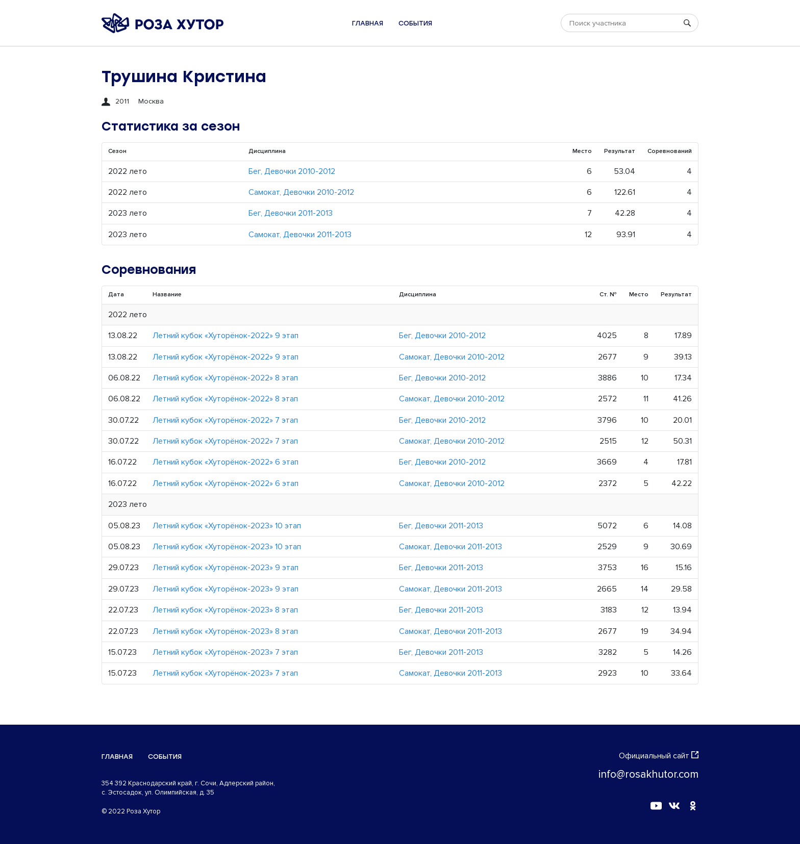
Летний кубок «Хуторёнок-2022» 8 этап (225, 378)
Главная (367, 23)
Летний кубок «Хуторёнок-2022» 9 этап (225, 335)
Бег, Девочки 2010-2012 (291, 171)
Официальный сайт (658, 756)
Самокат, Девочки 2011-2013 (300, 234)
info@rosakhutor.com (648, 774)
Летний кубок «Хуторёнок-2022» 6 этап (225, 462)
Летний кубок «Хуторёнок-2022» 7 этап (225, 420)
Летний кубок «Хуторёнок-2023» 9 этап (225, 567)
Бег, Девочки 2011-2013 (290, 213)
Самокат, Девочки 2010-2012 (301, 192)
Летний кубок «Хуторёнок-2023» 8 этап (225, 610)
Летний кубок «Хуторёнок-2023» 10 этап (227, 526)
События (415, 23)
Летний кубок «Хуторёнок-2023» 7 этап (225, 652)
